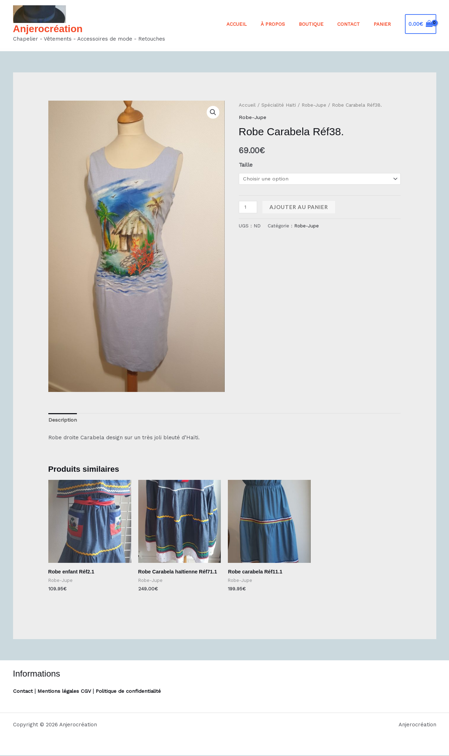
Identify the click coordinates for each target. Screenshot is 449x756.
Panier (384, 24)
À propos (287, 24)
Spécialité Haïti (278, 105)
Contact (355, 24)
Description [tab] (63, 420)
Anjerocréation (48, 28)
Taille (246, 165)
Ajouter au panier (299, 207)
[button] (213, 112)
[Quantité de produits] (248, 207)
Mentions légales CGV (66, 692)
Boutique (321, 24)
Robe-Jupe (314, 105)
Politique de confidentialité (133, 692)
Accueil (255, 24)
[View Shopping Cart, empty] (420, 24)
